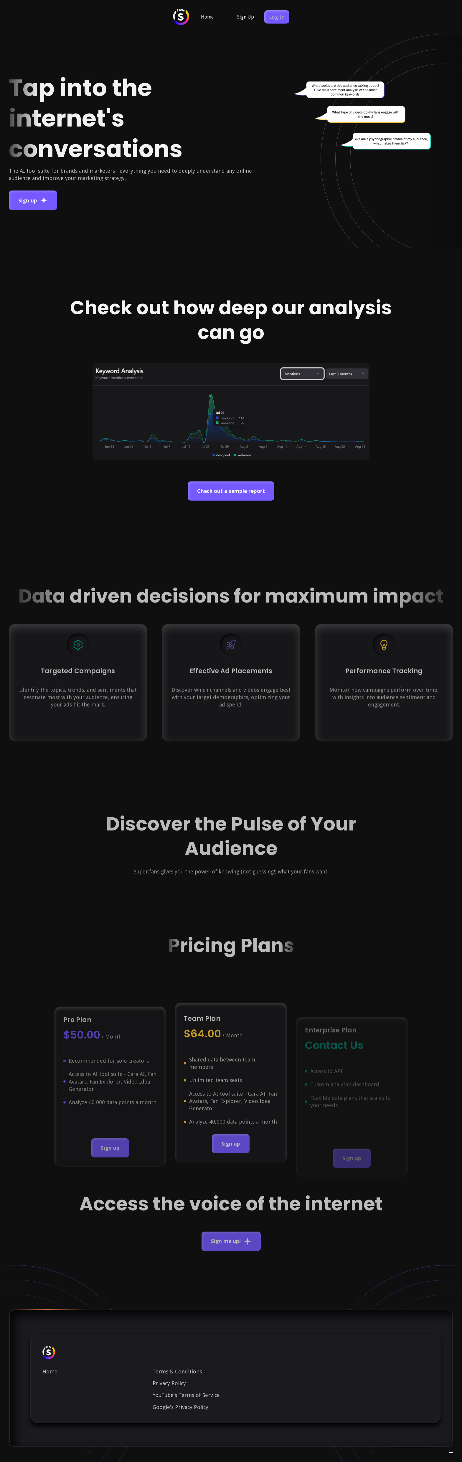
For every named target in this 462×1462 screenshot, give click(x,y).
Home (207, 17)
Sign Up (245, 17)
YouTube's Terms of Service (186, 1395)
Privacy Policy (169, 1383)
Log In (277, 17)
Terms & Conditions (177, 1371)
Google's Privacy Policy (180, 1407)
